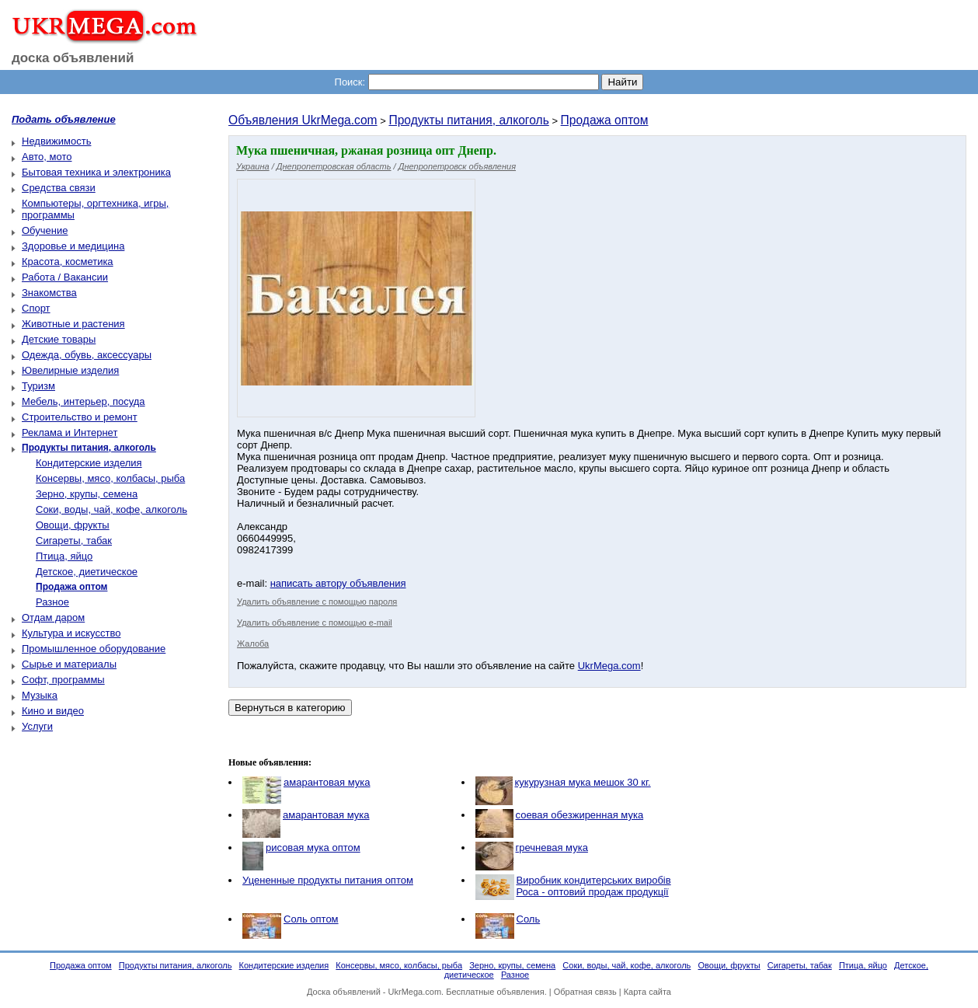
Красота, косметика (67, 261)
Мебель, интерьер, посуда (83, 401)
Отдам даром (53, 617)
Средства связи (59, 188)
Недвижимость (56, 141)
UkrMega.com (609, 665)
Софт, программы (63, 679)
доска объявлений (73, 58)
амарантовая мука (327, 782)
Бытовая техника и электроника (96, 172)
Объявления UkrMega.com (303, 120)
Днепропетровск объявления (457, 166)
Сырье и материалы (69, 664)
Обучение (45, 230)
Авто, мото (46, 156)
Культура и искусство (71, 633)
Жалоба (253, 643)
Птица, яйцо (64, 556)
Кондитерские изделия (89, 463)
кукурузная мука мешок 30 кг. (583, 782)
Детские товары (59, 339)
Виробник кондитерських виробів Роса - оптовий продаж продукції (594, 886)
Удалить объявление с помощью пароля (317, 601)
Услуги (37, 726)
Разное (52, 602)
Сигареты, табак (74, 540)
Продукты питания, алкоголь (468, 120)
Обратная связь (585, 991)
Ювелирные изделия (70, 370)
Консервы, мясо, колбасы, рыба (110, 478)
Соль (529, 919)
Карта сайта (647, 991)
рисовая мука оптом (313, 847)
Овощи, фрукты (73, 525)
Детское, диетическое (86, 571)
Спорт (36, 308)
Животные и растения (73, 324)
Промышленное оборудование (93, 648)
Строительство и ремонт (79, 417)
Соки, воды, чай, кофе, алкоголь (111, 509)
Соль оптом (311, 919)
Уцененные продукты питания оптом (327, 880)
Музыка (39, 695)
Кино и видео (53, 711)
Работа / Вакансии (65, 277)
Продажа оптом (605, 120)
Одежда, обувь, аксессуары (86, 355)
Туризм (38, 386)
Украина (253, 166)
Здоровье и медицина (73, 246)
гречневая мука (552, 847)
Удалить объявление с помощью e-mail (314, 622)
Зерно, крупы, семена (86, 494)
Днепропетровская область (334, 166)
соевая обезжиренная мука (580, 815)
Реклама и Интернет (69, 432)
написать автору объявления (338, 583)
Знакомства (49, 292)
